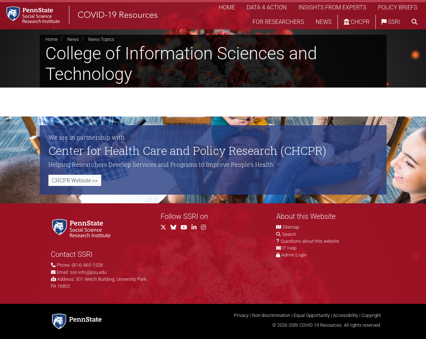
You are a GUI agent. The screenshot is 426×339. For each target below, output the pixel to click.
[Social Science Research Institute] (82, 227)
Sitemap (291, 227)
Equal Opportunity (312, 315)
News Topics (101, 39)
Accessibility (345, 315)
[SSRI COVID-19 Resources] (86, 16)
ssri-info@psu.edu (88, 272)
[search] (414, 23)
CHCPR (357, 23)
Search (289, 234)
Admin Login (294, 255)
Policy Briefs (397, 8)
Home (227, 8)
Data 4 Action (267, 8)
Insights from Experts (332, 8)
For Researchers (278, 23)
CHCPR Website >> (75, 180)
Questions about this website (310, 241)
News (323, 23)
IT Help (290, 248)
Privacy (241, 315)
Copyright (371, 315)
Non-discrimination (271, 315)
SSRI (391, 23)
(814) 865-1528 (87, 265)
